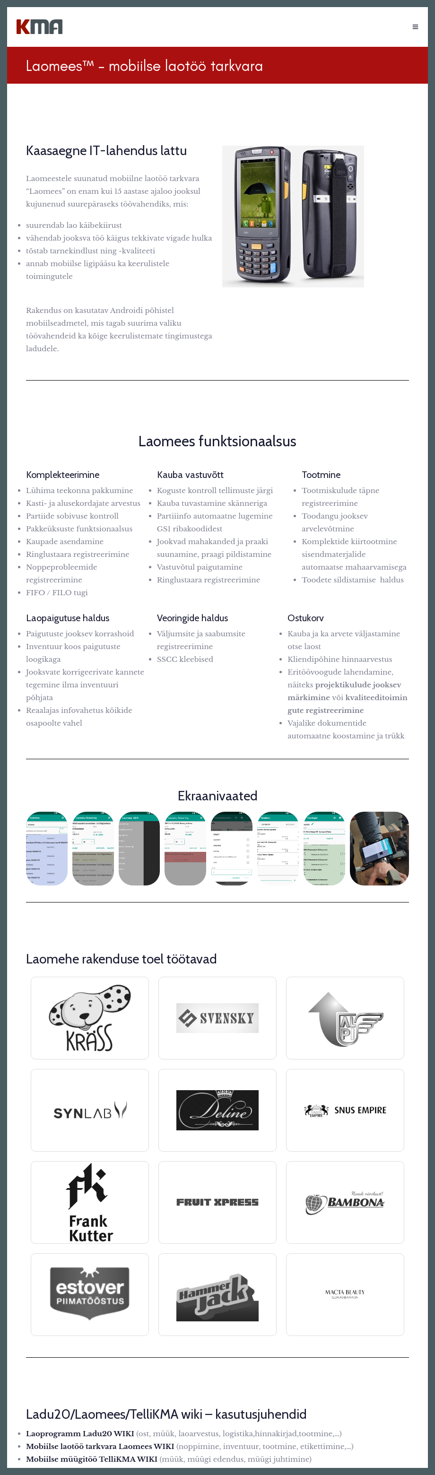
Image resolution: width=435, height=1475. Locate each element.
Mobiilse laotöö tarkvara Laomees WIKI (100, 1446)
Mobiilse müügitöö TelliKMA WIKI (91, 1459)
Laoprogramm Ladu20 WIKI (80, 1433)
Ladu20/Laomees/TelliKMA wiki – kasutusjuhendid (166, 1414)
